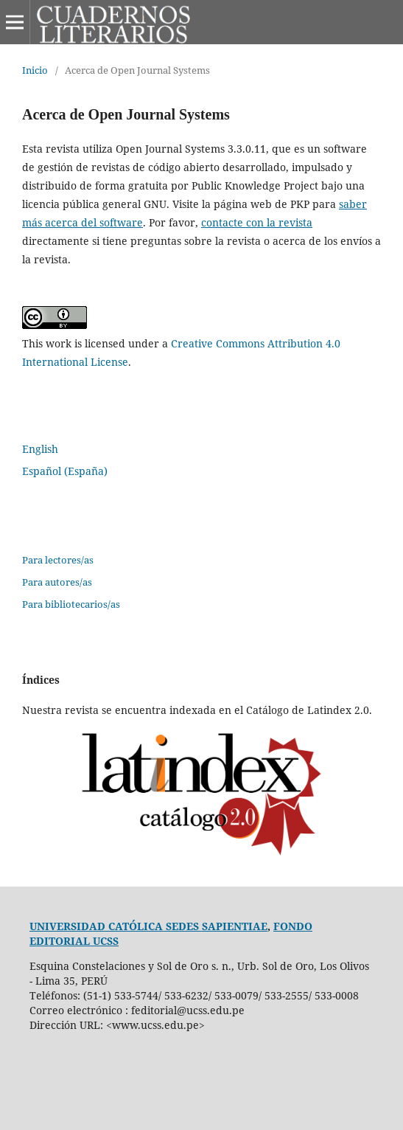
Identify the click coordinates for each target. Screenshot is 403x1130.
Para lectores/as (58, 559)
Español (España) (65, 471)
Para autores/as (57, 582)
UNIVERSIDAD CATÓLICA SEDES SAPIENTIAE (148, 926)
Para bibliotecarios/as (71, 604)
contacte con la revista (256, 222)
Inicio (35, 70)
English (40, 449)
